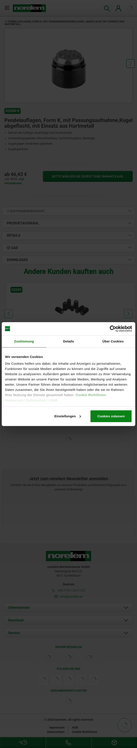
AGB (54, 400)
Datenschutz (36, 400)
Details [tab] (68, 341)
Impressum (14, 400)
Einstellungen (67, 416)
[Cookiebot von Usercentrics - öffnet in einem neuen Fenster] (113, 328)
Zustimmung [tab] (24, 341)
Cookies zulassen (111, 416)
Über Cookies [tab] (113, 341)
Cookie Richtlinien (90, 395)
